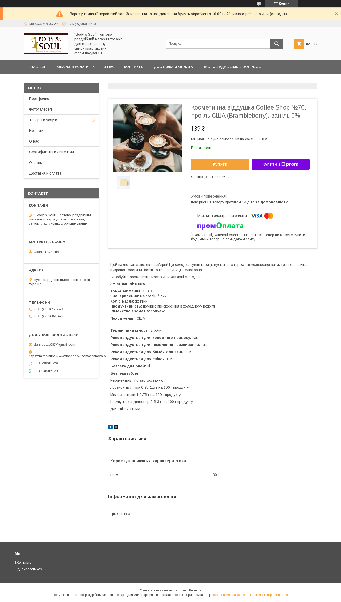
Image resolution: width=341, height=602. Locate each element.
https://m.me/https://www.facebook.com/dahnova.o (61, 356)
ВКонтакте (23, 563)
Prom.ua (195, 590)
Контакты (134, 67)
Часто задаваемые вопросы (232, 67)
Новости (36, 131)
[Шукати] (276, 44)
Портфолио (39, 99)
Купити (220, 164)
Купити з (280, 164)
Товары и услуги (72, 67)
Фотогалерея (40, 109)
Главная (37, 67)
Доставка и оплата (173, 67)
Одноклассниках (28, 569)
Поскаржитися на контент (229, 595)
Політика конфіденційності (270, 595)
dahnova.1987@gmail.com (54, 345)
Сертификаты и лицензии (51, 152)
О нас (109, 67)
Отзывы (36, 163)
